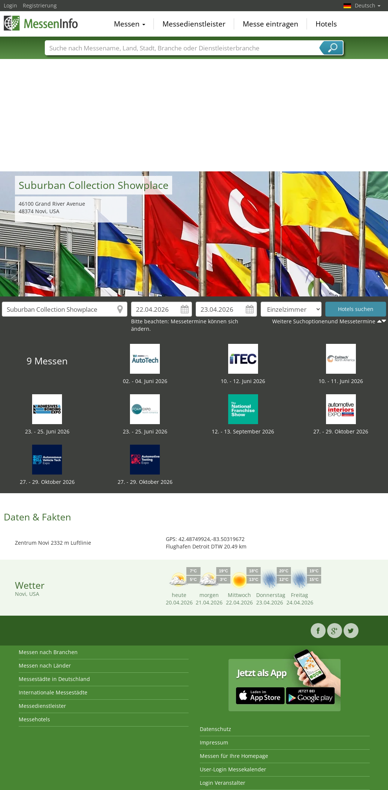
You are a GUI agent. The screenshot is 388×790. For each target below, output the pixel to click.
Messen (129, 24)
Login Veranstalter (222, 782)
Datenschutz (215, 729)
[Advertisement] (194, 115)
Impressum (214, 742)
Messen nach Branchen (48, 652)
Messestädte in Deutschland (54, 678)
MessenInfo (41, 23)
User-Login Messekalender (233, 769)
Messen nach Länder (45, 665)
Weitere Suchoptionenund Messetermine (323, 321)
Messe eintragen (270, 24)
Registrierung (40, 5)
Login (10, 5)
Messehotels (34, 719)
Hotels (326, 24)
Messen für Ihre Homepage (234, 755)
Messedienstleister (194, 24)
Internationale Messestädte (53, 692)
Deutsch (368, 5)
